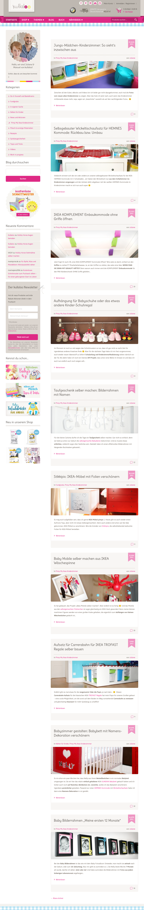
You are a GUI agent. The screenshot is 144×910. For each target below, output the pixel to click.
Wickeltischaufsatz (120, 788)
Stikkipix (105, 526)
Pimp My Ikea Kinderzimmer (67, 58)
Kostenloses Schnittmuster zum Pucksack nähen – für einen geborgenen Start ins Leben (22, 273)
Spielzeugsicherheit (17, 139)
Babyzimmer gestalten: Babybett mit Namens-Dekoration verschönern (88, 733)
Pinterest (86, 3)
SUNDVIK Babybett (109, 781)
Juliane (132, 58)
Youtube (95, 3)
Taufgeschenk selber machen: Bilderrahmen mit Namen (86, 392)
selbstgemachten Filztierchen (71, 609)
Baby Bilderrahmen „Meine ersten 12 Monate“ (87, 820)
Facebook (81, 3)
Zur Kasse (129, 12)
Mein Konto (108, 3)
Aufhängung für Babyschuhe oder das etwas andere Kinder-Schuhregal (87, 303)
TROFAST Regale (95, 695)
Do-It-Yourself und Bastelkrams (22, 96)
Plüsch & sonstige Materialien (21, 128)
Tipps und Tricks (16, 144)
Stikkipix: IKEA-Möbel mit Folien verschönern (86, 476)
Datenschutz (12, 331)
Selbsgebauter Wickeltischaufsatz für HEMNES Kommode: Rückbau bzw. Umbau (88, 130)
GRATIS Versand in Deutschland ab (100, 10)
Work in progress (16, 155)
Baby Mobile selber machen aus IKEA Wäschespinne (81, 560)
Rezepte (13, 133)
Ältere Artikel (57, 898)
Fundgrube (60, 485)
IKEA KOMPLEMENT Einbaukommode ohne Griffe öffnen (86, 216)
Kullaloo (11, 235)
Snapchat (100, 3)
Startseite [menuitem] (11, 20)
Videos (12, 149)
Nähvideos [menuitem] (75, 20)
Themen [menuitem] (38, 20)
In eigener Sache (16, 107)
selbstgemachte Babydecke (90, 441)
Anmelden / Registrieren (125, 3)
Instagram (90, 3)
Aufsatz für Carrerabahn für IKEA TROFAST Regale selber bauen (86, 647)
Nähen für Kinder (62, 744)
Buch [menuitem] (61, 20)
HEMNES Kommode (102, 788)
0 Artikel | (130, 9)
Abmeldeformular (14, 348)
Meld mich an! (23, 337)
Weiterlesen (60, 105)
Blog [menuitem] (51, 20)
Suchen (135, 20)
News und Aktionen (17, 117)
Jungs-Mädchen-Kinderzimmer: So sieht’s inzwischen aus (84, 47)
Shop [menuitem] (24, 20)
